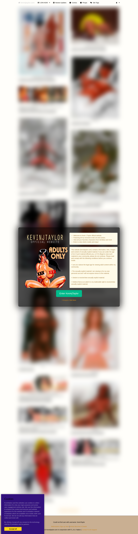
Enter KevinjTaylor (68, 293)
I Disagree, (69, 300)
